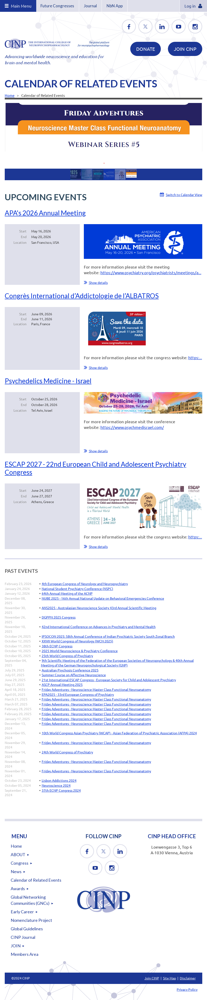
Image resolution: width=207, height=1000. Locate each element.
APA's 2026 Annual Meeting (45, 213)
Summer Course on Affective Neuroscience (74, 675)
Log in (190, 5)
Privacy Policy (187, 989)
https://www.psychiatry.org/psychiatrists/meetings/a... (150, 272)
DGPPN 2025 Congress (59, 617)
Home (9, 95)
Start (23, 231)
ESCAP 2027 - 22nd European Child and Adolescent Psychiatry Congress (95, 468)
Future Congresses (57, 5)
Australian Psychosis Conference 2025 (70, 670)
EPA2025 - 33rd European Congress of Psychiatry (78, 694)
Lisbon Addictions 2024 (59, 780)
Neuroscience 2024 (56, 785)
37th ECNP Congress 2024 (61, 790)
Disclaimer (188, 978)
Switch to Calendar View (184, 194)
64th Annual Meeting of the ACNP (67, 593)
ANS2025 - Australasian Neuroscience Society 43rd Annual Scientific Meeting (99, 608)
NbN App (115, 5)
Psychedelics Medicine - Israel (48, 381)
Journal (90, 5)
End (24, 237)
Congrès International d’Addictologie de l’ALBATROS (82, 296)
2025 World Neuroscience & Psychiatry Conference (80, 651)
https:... (195, 357)
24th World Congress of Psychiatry (67, 752)
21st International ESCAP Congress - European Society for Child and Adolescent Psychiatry (109, 680)
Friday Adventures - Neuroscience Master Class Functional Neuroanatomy (96, 689)
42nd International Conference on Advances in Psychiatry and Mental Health (99, 626)
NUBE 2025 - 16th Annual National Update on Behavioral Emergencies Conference (103, 598)
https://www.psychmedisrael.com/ (132, 427)
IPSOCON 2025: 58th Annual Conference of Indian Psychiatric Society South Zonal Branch (108, 636)
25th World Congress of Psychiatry (67, 656)
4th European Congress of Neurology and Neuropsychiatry (85, 583)
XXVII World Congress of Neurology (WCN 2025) (77, 641)
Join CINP (185, 49)
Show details (98, 282)
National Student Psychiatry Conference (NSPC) (77, 588)
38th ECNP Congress (57, 646)
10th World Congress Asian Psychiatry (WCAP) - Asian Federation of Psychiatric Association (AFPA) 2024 (119, 733)
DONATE (145, 49)
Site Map (169, 978)
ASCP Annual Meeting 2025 (62, 684)
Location (20, 242)
